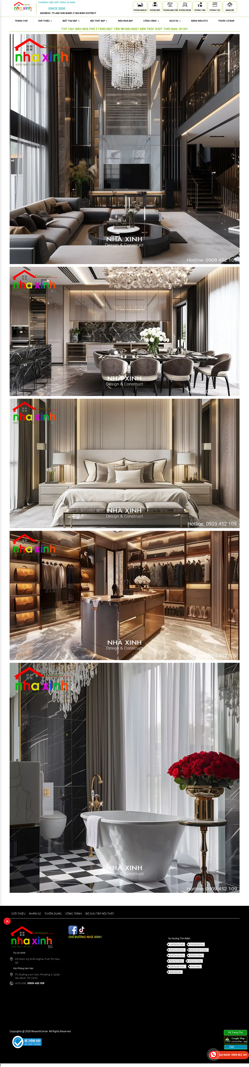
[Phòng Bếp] (155, 5)
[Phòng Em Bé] (185, 5)
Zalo (231, 1046)
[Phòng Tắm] (200, 5)
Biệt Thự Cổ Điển (176, 955)
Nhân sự (35, 913)
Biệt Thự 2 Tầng (196, 955)
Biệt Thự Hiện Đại (177, 950)
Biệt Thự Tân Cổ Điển (198, 950)
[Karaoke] (230, 5)
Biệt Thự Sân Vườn (177, 967)
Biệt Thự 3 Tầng (176, 961)
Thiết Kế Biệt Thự (196, 944)
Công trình (73, 913)
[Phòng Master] (170, 5)
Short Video (195, 967)
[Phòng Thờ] (215, 5)
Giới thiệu (18, 913)
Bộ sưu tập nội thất (99, 913)
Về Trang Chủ (235, 1032)
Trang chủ (21, 21)
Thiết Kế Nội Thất (176, 944)
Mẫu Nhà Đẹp (175, 972)
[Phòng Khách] (140, 5)
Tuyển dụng (53, 913)
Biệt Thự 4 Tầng (195, 961)
